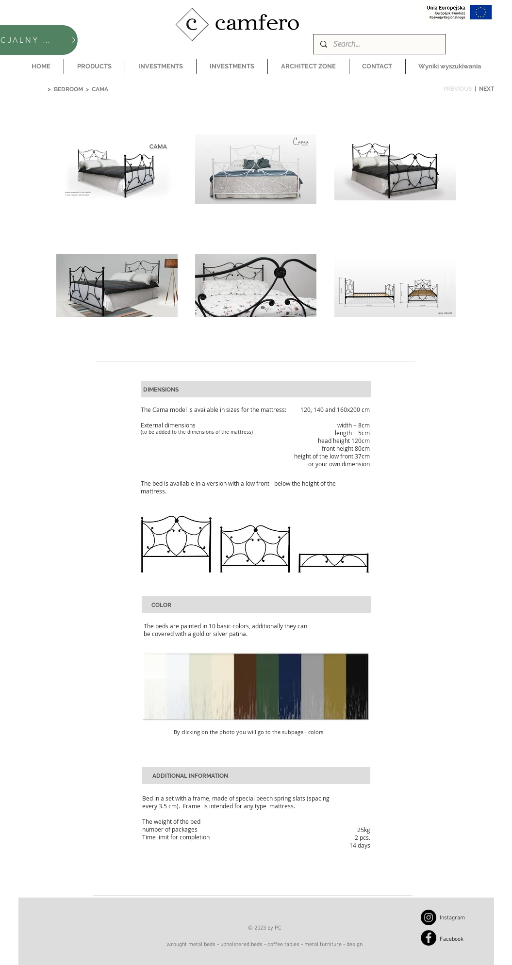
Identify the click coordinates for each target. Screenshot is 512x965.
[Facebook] (428, 938)
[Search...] (379, 44)
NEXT (486, 88)
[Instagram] (428, 917)
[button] (94, 66)
